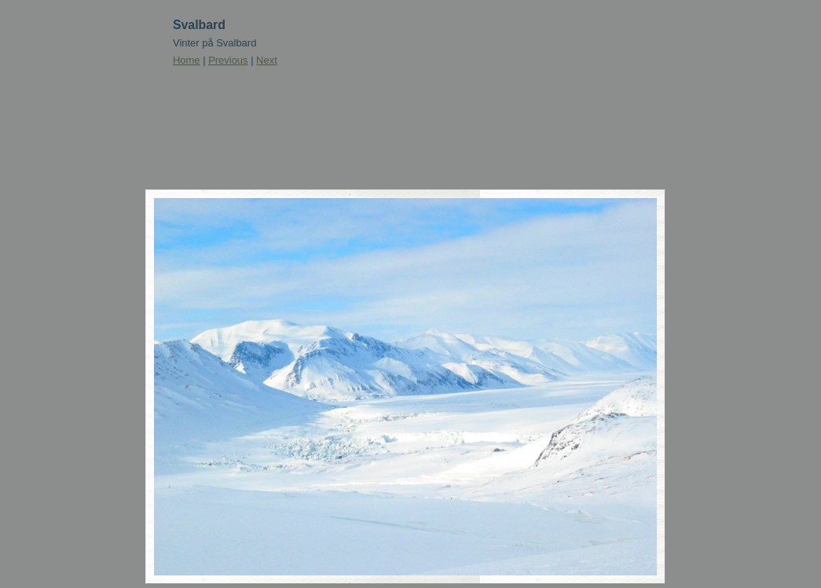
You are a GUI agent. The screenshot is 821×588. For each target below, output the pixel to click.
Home (186, 60)
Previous (227, 60)
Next (266, 60)
